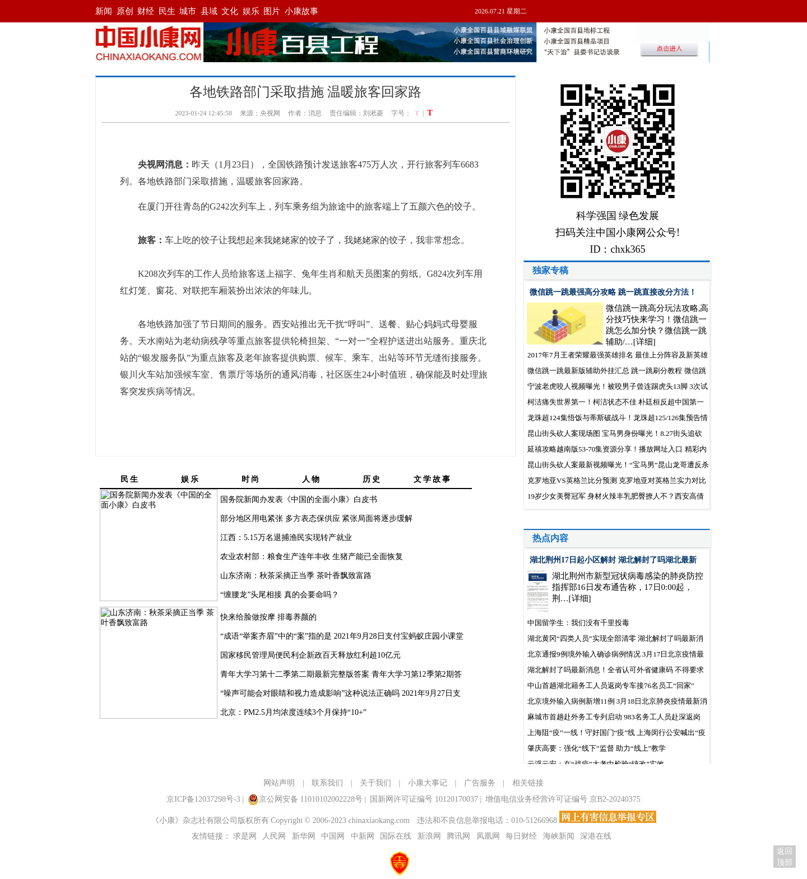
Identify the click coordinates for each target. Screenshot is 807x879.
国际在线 (395, 836)
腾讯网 (458, 836)
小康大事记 (427, 783)
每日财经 (521, 836)
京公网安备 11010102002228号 (305, 799)
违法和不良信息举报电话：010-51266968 (488, 820)
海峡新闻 (558, 836)
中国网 (333, 836)
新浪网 (429, 836)
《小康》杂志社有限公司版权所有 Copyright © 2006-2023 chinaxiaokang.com (280, 820)
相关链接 (528, 783)
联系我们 (327, 783)
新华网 (304, 836)
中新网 (362, 836)
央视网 (270, 113)
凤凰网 (488, 836)
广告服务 (479, 783)
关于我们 (375, 783)
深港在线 (595, 836)
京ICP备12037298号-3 (203, 799)
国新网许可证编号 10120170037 (424, 799)
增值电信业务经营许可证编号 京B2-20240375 (563, 799)
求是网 (245, 836)
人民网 (274, 836)
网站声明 (279, 783)
